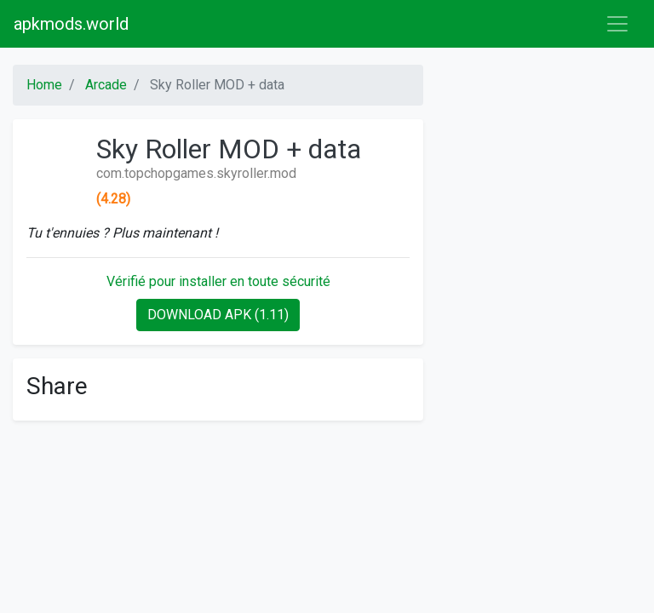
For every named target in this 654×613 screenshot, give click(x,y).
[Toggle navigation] (617, 24)
